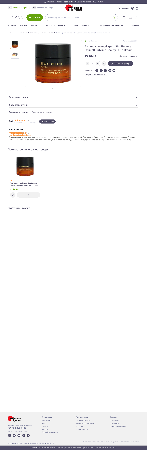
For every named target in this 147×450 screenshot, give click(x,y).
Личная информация (118, 426)
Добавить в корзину (120, 63)
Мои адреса (114, 423)
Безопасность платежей (85, 423)
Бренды (135, 25)
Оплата (61, 25)
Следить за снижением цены (96, 75)
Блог (76, 25)
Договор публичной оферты (130, 442)
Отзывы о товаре (18, 112)
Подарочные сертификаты (111, 25)
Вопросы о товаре (42, 112)
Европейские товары (50, 432)
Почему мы (46, 420)
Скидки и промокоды (17, 25)
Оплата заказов (82, 429)
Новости (86, 25)
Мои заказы (114, 420)
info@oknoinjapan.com (21, 431)
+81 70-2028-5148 (17, 428)
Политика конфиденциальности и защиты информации (100, 442)
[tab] (52, 88)
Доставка (50, 25)
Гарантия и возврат (83, 420)
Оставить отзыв (47, 121)
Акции (34, 25)
